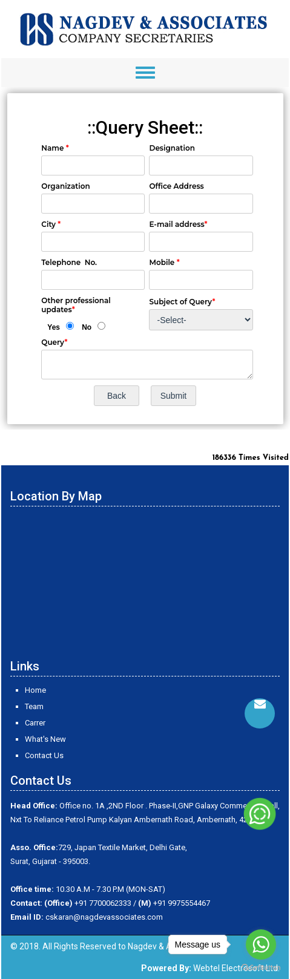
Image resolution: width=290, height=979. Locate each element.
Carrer (35, 722)
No (86, 327)
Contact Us (44, 755)
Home (35, 690)
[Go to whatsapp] (261, 944)
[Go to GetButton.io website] (261, 967)
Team (34, 706)
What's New (45, 739)
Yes (53, 327)
